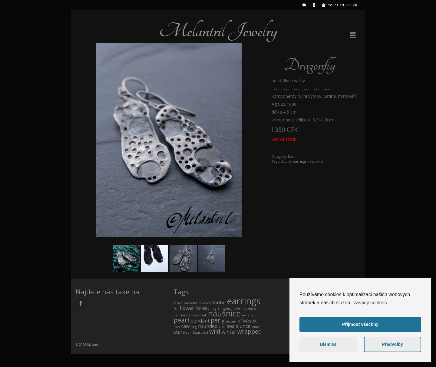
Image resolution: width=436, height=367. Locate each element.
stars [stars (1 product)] (179, 332)
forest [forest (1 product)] (202, 308)
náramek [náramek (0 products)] (199, 315)
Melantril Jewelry (218, 31)
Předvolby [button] (392, 344)
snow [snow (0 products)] (255, 327)
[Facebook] (81, 303)
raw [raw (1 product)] (185, 326)
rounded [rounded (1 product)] (207, 326)
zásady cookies (370, 302)
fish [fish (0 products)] (176, 308)
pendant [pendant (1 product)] (200, 320)
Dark (292, 156)
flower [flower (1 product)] (187, 308)
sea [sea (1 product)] (231, 326)
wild (319, 161)
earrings (299, 161)
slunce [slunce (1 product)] (243, 326)
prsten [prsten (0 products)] (231, 321)
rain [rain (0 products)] (176, 327)
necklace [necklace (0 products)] (248, 308)
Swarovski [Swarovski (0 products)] (200, 332)
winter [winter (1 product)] (229, 332)
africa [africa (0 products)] (178, 303)
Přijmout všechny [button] (360, 324)
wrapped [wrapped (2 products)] (249, 331)
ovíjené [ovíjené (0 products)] (248, 315)
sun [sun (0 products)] (189, 332)
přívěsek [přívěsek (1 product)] (247, 320)
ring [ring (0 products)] (194, 327)
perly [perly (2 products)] (218, 320)
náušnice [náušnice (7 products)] (224, 313)
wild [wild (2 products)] (214, 331)
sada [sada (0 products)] (222, 327)
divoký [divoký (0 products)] (204, 303)
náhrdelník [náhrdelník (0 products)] (182, 315)
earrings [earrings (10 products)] (244, 301)
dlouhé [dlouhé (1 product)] (218, 302)
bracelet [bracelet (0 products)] (190, 303)
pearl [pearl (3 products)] (181, 320)
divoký (286, 161)
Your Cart (339, 5)
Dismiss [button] (328, 344)
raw (311, 161)
